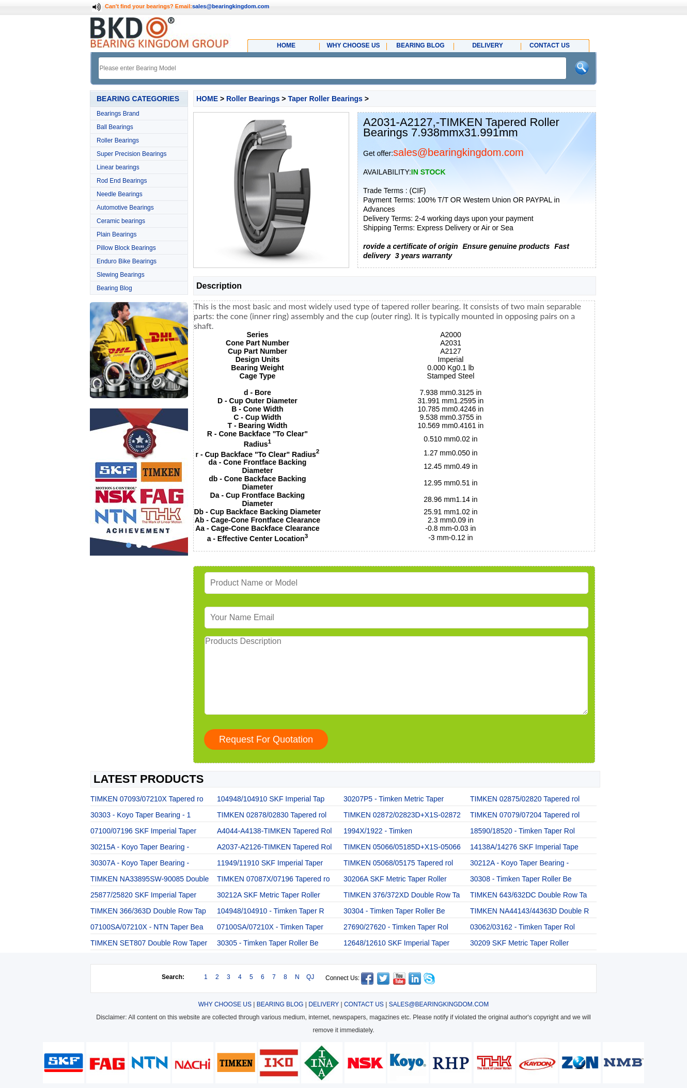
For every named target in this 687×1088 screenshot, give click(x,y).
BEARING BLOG (280, 1004)
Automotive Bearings (125, 207)
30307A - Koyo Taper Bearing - (139, 863)
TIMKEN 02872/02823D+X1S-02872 (402, 815)
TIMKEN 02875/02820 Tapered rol (525, 799)
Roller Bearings (118, 140)
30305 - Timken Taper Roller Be (268, 943)
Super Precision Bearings (131, 153)
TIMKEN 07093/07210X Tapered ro (146, 799)
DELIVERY (323, 1004)
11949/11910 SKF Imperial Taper (270, 863)
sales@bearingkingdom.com (231, 6)
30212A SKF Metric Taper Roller (268, 895)
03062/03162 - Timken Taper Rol (522, 927)
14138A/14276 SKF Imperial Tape (524, 847)
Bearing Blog (114, 288)
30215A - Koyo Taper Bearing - (139, 847)
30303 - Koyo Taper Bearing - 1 (140, 815)
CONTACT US (364, 1004)
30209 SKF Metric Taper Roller (519, 943)
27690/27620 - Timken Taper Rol (396, 927)
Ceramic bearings (121, 221)
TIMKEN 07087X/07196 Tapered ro (273, 879)
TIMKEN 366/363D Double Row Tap (148, 911)
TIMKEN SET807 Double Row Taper (148, 943)
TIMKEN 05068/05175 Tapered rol (398, 863)
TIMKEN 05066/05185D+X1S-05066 (402, 847)
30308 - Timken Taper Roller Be (521, 879)
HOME (207, 98)
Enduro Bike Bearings (127, 261)
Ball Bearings (115, 127)
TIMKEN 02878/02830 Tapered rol (271, 815)
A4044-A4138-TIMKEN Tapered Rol (274, 831)
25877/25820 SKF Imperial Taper (143, 895)
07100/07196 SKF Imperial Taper (143, 831)
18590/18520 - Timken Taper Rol (522, 831)
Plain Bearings (116, 234)
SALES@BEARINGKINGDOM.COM (439, 1004)
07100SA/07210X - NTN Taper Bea (146, 927)
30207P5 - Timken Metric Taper (394, 799)
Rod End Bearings (122, 180)
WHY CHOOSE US (225, 1004)
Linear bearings (118, 167)
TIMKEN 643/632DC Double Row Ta (528, 895)
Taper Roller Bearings (325, 98)
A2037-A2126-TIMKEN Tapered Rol (274, 847)
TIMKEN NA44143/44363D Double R (529, 911)
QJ (310, 977)
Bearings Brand (118, 113)
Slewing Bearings (121, 274)
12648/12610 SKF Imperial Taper (396, 943)
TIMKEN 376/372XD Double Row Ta (402, 895)
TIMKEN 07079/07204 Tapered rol (525, 815)
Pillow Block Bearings (126, 247)
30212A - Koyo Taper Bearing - (519, 863)
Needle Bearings (120, 194)
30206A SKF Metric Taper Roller (395, 879)
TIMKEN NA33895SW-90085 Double (149, 879)
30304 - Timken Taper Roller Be (394, 911)
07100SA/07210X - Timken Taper (270, 927)
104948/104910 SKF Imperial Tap (270, 799)
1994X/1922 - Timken (378, 831)
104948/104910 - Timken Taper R (270, 911)
